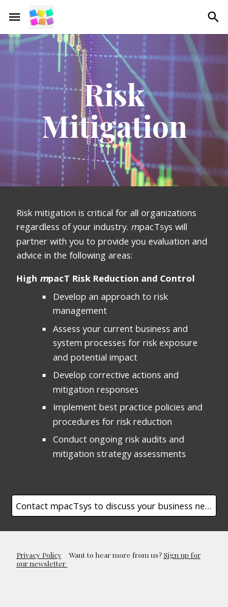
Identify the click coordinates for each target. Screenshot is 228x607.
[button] (14, 16)
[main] (114, 110)
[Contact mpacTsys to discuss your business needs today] (114, 505)
